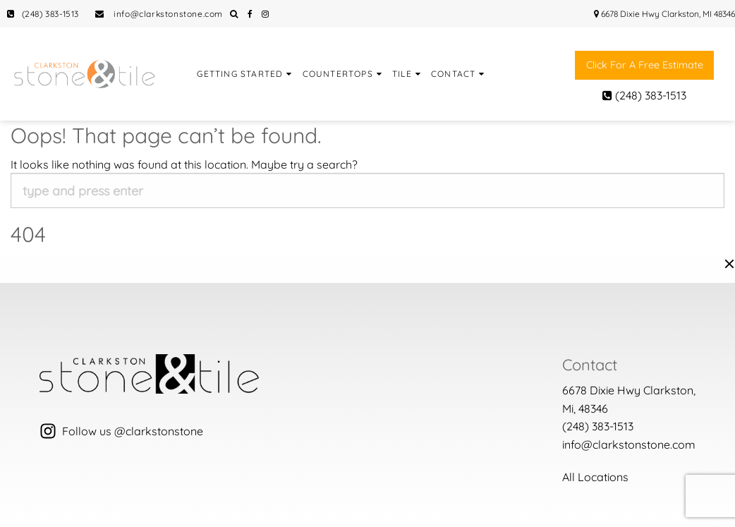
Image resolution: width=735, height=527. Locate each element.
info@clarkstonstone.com (159, 13)
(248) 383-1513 (43, 13)
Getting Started (240, 73)
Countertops (338, 73)
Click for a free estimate (644, 65)
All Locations (595, 477)
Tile (402, 73)
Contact (453, 73)
